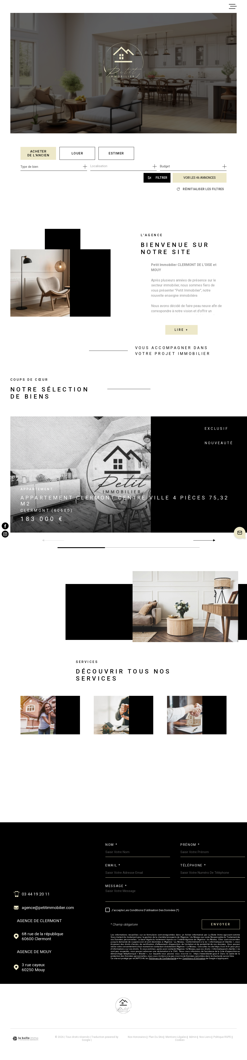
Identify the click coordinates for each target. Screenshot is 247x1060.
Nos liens (205, 1036)
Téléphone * (193, 865)
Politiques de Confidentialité (162, 958)
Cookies (179, 1040)
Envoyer (221, 924)
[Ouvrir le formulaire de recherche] (157, 178)
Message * (116, 886)
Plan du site (156, 1036)
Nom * (111, 844)
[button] (212, 540)
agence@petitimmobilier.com (48, 907)
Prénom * (190, 844)
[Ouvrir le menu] (233, 6)
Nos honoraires (137, 1036)
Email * (113, 865)
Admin (193, 1036)
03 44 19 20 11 (36, 894)
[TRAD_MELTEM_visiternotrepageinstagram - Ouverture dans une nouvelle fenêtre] (5, 534)
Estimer (116, 153)
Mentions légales (176, 1036)
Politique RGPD (222, 1036)
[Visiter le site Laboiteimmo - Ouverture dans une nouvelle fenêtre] (25, 1039)
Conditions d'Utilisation (193, 958)
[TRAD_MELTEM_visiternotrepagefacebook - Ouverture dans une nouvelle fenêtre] (5, 525)
